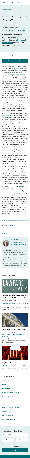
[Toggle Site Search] (27, 2)
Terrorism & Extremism (8, 423)
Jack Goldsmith (6, 24)
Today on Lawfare (17, 443)
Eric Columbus (15, 334)
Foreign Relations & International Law (12, 407)
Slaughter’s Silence (8, 363)
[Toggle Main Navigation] (5, 2)
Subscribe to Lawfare (15, 61)
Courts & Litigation (7, 388)
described (4, 103)
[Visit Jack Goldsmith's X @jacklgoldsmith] (16, 242)
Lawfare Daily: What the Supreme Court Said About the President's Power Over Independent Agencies (15, 298)
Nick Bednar (15, 303)
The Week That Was (18, 446)
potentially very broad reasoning (16, 74)
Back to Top (5, 233)
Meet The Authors (14, 56)
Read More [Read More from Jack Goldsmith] (14, 247)
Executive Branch (6, 9)
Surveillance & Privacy (8, 419)
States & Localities (7, 415)
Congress (5, 384)
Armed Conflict (6, 380)
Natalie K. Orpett (6, 303)
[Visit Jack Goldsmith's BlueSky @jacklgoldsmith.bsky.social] (19, 244)
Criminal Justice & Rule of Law (10, 392)
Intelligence (6, 411)
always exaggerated (7, 115)
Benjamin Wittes (6, 334)
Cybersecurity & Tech (8, 396)
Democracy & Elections (8, 400)
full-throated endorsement (20, 68)
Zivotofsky (15, 45)
